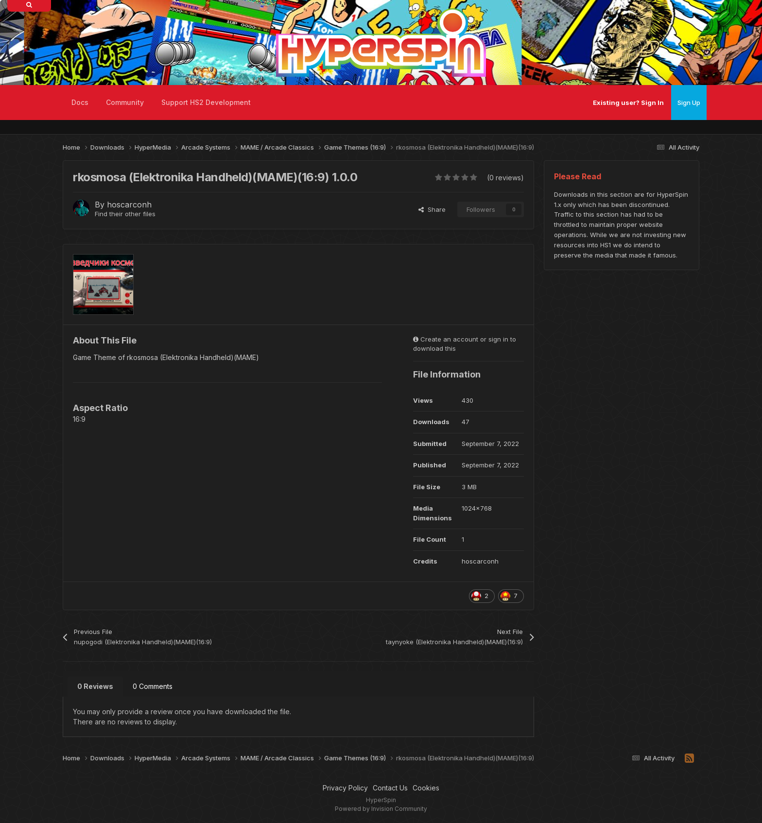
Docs (79, 102)
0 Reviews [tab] (95, 686)
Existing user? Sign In (628, 102)
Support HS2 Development (206, 102)
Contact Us (390, 788)
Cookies (426, 788)
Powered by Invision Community (381, 808)
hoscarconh (129, 204)
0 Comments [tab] (153, 686)
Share (432, 209)
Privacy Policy (345, 788)
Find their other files (125, 214)
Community (125, 102)
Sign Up (688, 102)
